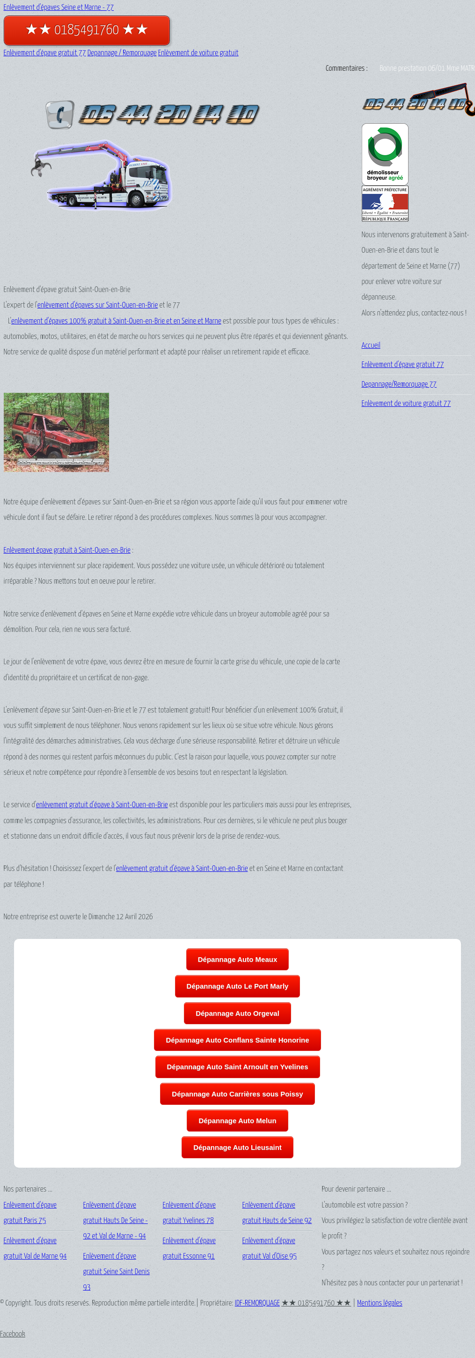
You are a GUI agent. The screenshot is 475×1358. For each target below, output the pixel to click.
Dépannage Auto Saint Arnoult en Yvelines (237, 1067)
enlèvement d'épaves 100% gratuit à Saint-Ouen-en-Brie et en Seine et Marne (116, 321)
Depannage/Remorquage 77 (399, 385)
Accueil (371, 346)
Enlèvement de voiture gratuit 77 (406, 404)
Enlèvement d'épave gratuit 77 (45, 53)
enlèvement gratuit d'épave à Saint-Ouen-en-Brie (102, 805)
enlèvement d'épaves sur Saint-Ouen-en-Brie (97, 305)
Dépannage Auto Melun (237, 1121)
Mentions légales (379, 1303)
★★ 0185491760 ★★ (87, 30)
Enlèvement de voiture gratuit (198, 53)
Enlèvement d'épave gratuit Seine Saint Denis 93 (116, 1272)
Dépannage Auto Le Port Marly (238, 986)
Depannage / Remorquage (122, 53)
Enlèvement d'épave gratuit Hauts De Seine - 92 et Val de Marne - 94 (115, 1221)
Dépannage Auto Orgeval (237, 1013)
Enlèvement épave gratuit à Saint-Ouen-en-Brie (67, 551)
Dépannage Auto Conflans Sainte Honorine (237, 1040)
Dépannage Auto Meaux (237, 959)
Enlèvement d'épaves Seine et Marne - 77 (59, 8)
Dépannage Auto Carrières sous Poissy (237, 1094)
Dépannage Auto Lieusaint (237, 1147)
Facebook (12, 1334)
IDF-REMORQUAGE (257, 1303)
